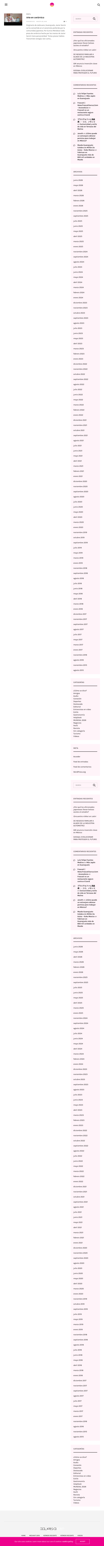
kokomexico (30, 21)
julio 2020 (77, 502)
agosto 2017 (78, 629)
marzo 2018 (78, 604)
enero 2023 (78, 359)
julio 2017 (77, 634)
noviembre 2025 (80, 211)
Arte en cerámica (35, 17)
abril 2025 (77, 236)
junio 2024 (78, 272)
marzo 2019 (78, 558)
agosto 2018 (78, 578)
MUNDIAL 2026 (79, 720)
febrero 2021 (78, 471)
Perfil (28, 14)
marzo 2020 (78, 522)
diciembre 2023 (80, 303)
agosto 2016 (78, 660)
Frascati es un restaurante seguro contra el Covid (85, 112)
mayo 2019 (77, 553)
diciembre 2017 (79, 614)
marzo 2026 (78, 195)
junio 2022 (78, 394)
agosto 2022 (78, 384)
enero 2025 (78, 246)
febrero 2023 (78, 354)
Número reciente (50, 1535)
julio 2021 (77, 445)
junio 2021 (77, 451)
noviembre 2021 (80, 425)
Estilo (75, 712)
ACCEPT (82, 1541)
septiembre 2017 (80, 624)
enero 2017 (77, 650)
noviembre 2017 (80, 619)
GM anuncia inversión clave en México (85, 64)
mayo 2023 (78, 338)
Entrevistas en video (82, 709)
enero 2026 (78, 206)
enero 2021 (78, 476)
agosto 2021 (78, 440)
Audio (75, 696)
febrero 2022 (78, 410)
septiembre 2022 (80, 379)
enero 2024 (78, 297)
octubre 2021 (78, 430)
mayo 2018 (78, 594)
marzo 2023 (78, 349)
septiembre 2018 (80, 573)
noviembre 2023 (80, 308)
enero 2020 (78, 527)
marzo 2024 (78, 287)
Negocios (77, 723)
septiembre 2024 (80, 257)
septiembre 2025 (80, 216)
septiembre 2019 (80, 542)
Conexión (77, 699)
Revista (76, 728)
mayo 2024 (78, 277)
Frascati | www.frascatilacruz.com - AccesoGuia (87, 105)
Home (23, 1535)
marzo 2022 (78, 405)
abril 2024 (77, 282)
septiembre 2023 (80, 318)
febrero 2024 (78, 292)
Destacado (78, 704)
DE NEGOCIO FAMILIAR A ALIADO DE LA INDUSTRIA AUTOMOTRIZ (83, 56)
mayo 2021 (77, 456)
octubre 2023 (79, 313)
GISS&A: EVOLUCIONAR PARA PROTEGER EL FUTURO (85, 71)
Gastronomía (79, 715)
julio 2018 (77, 583)
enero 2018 (78, 609)
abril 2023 (77, 343)
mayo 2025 (78, 231)
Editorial (77, 707)
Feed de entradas (80, 762)
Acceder (76, 756)
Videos (76, 736)
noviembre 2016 (80, 655)
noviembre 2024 (80, 252)
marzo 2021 (78, 466)
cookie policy (67, 1541)
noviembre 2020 (80, 486)
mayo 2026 (78, 185)
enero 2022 (78, 415)
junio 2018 (77, 588)
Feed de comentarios (82, 767)
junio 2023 (78, 333)
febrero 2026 (78, 200)
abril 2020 (77, 517)
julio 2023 (77, 328)
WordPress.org (79, 772)
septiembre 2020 (80, 491)
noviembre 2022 (80, 369)
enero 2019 (78, 563)
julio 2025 (77, 221)
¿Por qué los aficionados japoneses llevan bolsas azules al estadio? (83, 43)
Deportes (77, 701)
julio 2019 (77, 548)
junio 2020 (78, 507)
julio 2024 (77, 267)
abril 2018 (77, 599)
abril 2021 (77, 461)
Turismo (76, 734)
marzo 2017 (78, 645)
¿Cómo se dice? (80, 691)
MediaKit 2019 (34, 1535)
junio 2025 (78, 226)
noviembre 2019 (80, 532)
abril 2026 (77, 190)
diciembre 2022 (80, 364)
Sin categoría (79, 731)
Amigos (76, 693)
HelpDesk (77, 718)
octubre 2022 (79, 374)
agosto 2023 (78, 323)
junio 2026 (78, 180)
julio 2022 (77, 389)
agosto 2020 (78, 497)
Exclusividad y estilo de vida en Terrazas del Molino (87, 126)
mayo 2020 (78, 512)
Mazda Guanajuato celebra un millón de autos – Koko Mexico (86, 147)
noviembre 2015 (80, 665)
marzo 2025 (78, 241)
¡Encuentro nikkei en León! (84, 50)
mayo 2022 (78, 400)
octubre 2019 (78, 537)
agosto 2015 (78, 670)
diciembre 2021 (80, 420)
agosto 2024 (78, 262)
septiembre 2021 (80, 435)
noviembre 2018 (80, 568)
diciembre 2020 (80, 481)
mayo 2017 (77, 639)
